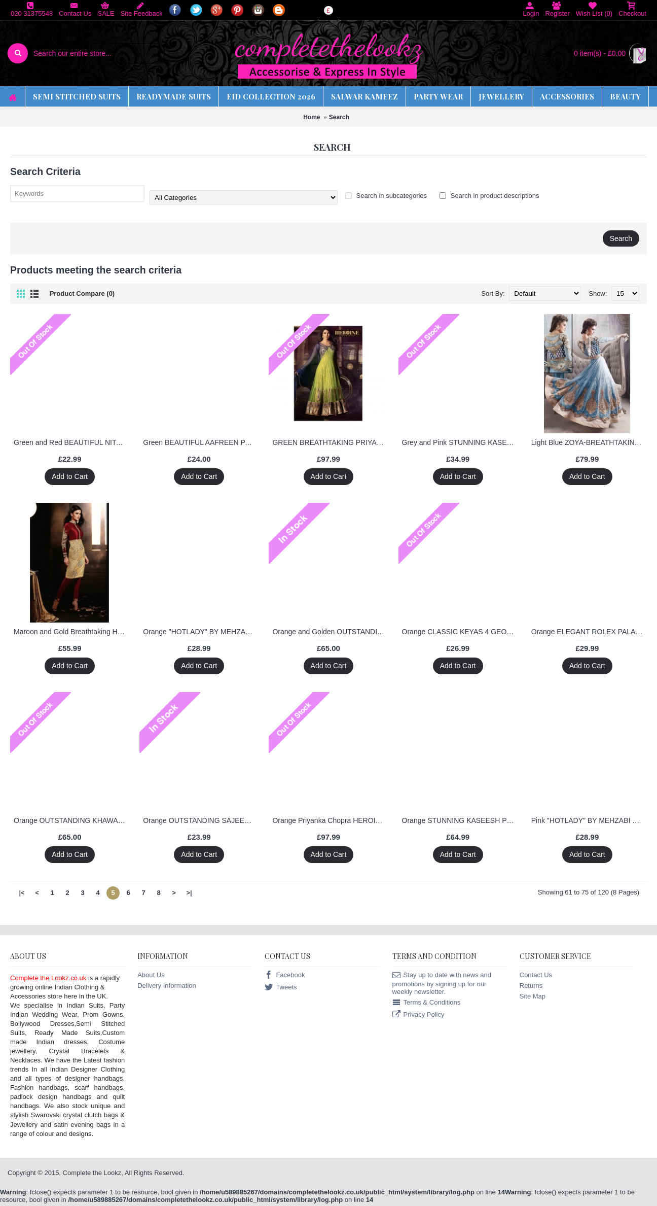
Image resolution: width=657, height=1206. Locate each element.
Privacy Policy (418, 1015)
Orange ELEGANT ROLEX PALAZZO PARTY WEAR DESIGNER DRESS (589, 632)
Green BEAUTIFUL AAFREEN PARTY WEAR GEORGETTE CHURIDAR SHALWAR (201, 442)
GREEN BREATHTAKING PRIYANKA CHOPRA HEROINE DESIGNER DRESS (330, 442)
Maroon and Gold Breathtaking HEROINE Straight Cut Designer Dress (71, 632)
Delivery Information (166, 985)
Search (339, 117)
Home (311, 117)
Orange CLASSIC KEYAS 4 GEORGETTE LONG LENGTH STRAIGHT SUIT (460, 632)
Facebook (285, 975)
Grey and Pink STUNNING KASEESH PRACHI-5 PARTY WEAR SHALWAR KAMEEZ (460, 442)
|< (21, 893)
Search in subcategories (386, 195)
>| (189, 893)
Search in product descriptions (489, 195)
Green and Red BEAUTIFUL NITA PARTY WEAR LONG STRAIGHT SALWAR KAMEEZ (71, 442)
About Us (150, 975)
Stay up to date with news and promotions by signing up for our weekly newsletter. (441, 983)
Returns (531, 985)
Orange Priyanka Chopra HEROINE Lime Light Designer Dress (330, 820)
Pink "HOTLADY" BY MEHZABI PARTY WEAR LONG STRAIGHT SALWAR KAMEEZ (589, 820)
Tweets (281, 987)
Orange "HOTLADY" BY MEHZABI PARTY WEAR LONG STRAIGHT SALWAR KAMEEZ (201, 632)
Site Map (532, 996)
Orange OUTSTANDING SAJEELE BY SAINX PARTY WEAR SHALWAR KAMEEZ (201, 820)
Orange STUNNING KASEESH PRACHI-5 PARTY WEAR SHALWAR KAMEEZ (460, 820)
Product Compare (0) (82, 293)
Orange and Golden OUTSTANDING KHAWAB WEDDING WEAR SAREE (330, 632)
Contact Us (536, 975)
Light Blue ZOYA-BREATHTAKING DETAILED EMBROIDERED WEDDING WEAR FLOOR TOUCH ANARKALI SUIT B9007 (589, 442)
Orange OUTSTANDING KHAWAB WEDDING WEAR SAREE (71, 820)
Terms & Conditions (426, 1002)
